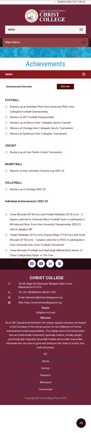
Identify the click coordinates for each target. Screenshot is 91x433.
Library (45, 361)
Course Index (45, 389)
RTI (45, 354)
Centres (45, 368)
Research (45, 375)
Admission (45, 382)
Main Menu (12, 42)
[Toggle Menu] (84, 42)
